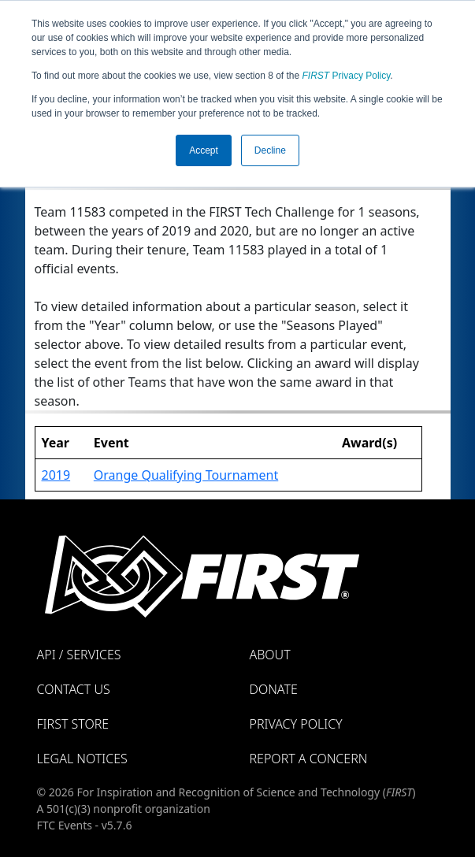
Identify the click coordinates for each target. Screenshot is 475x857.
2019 (56, 475)
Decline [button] (270, 150)
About (270, 654)
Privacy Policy (346, 75)
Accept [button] (203, 150)
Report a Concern (309, 758)
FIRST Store (73, 724)
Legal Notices (82, 758)
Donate (274, 689)
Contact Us (73, 689)
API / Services (79, 654)
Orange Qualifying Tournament (186, 475)
